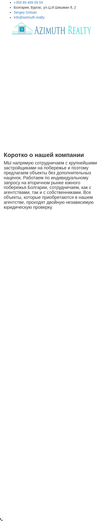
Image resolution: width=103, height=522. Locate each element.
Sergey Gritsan (25, 12)
